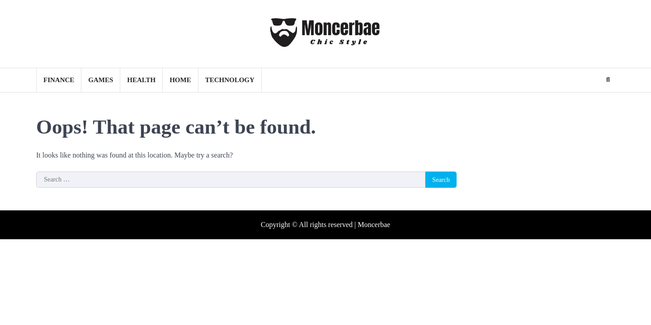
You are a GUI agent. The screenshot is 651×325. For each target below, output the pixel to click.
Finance (58, 80)
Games (100, 80)
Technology (230, 80)
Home (180, 80)
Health (141, 80)
